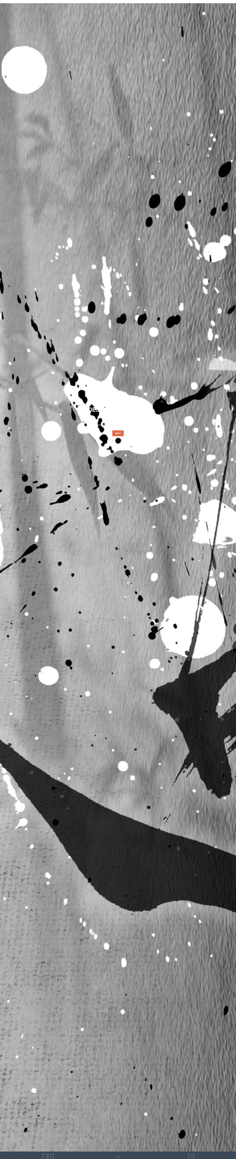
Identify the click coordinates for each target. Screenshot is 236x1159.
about (118, 433)
